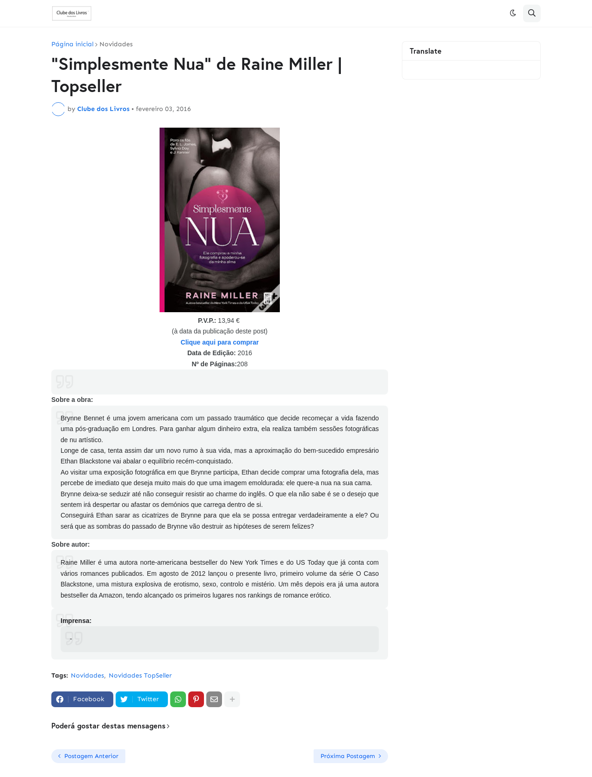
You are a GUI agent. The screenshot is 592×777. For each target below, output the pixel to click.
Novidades (116, 44)
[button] (513, 13)
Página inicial (72, 44)
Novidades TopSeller (140, 675)
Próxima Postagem (348, 755)
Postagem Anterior (91, 755)
